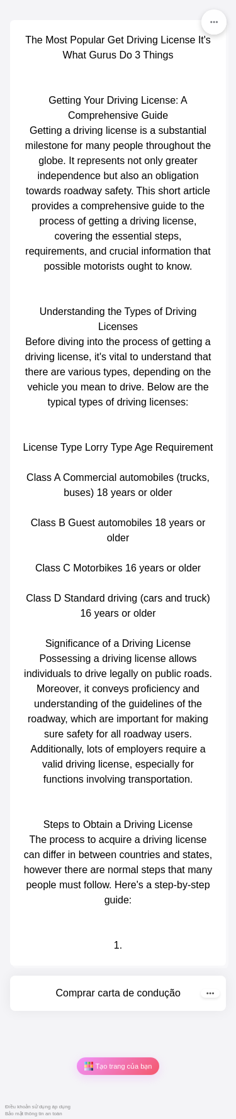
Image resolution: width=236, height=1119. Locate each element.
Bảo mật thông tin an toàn (33, 1113)
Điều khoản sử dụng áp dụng (37, 1107)
